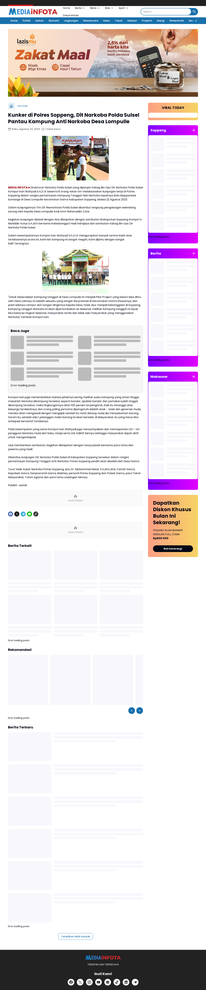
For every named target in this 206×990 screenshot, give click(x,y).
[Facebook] (10, 514)
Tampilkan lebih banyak (75, 936)
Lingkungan (71, 20)
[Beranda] (11, 106)
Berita (80, 8)
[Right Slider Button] (194, 20)
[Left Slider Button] (131, 710)
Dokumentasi (70, 15)
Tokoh (118, 20)
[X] (16, 514)
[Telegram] (23, 514)
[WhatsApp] (29, 514)
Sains (106, 20)
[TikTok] (117, 982)
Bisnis (95, 8)
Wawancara (90, 20)
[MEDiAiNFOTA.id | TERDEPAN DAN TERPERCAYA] (103, 957)
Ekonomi (54, 20)
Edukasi (132, 20)
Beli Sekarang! (173, 548)
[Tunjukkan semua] (194, 130)
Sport (123, 8)
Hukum (39, 20)
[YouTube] (98, 982)
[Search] (166, 11)
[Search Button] (194, 11)
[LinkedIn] (126, 982)
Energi (160, 20)
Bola (109, 8)
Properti (147, 20)
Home (66, 8)
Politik (26, 20)
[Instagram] (89, 982)
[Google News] (107, 982)
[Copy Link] (35, 514)
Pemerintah (177, 20)
